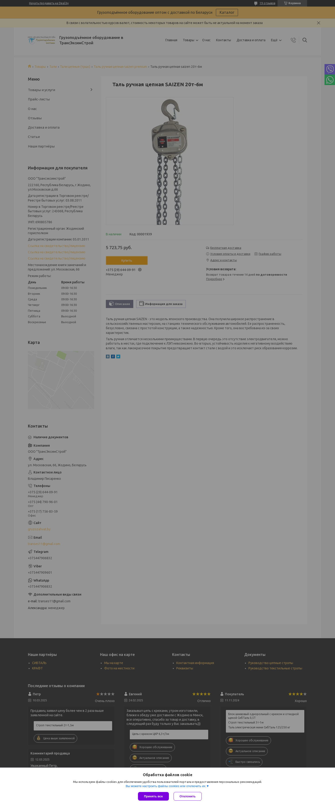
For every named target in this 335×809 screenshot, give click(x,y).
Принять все (153, 796)
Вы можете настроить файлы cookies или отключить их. (166, 786)
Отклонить (188, 796)
